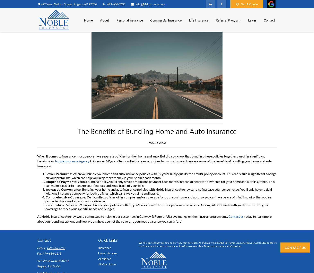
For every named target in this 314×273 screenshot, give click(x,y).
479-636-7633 (113, 4)
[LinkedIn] (210, 4)
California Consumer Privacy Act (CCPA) (246, 242)
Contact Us (295, 247)
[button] (88, 20)
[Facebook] (221, 4)
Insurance (104, 247)
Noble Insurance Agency (72, 161)
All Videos (104, 259)
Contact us (236, 216)
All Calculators (107, 264)
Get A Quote (247, 4)
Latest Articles (107, 253)
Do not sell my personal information (222, 246)
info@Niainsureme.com (148, 4)
